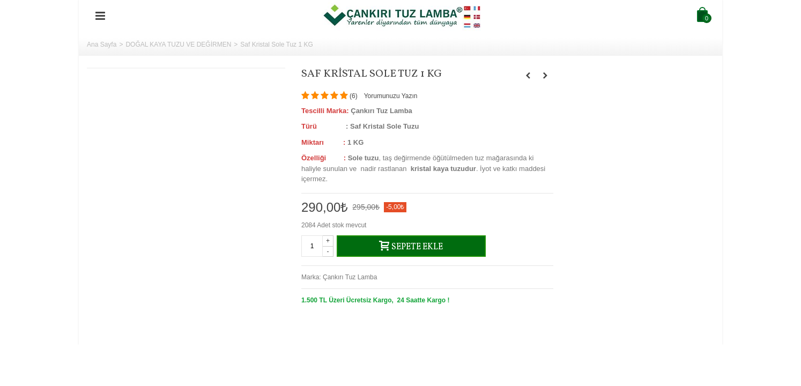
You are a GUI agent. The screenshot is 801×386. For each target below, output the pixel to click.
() (354, 96)
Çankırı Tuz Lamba (350, 277)
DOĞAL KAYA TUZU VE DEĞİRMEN (178, 44)
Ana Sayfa (101, 44)
